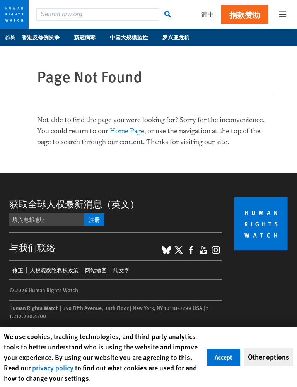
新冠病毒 (89, 37)
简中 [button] (207, 14)
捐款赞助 (244, 14)
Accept (223, 357)
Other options (268, 357)
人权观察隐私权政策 (54, 270)
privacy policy (52, 367)
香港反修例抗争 (45, 37)
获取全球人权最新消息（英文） (74, 203)
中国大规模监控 (133, 37)
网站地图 (96, 270)
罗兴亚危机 (180, 37)
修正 (17, 270)
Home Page (127, 131)
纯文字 (121, 270)
